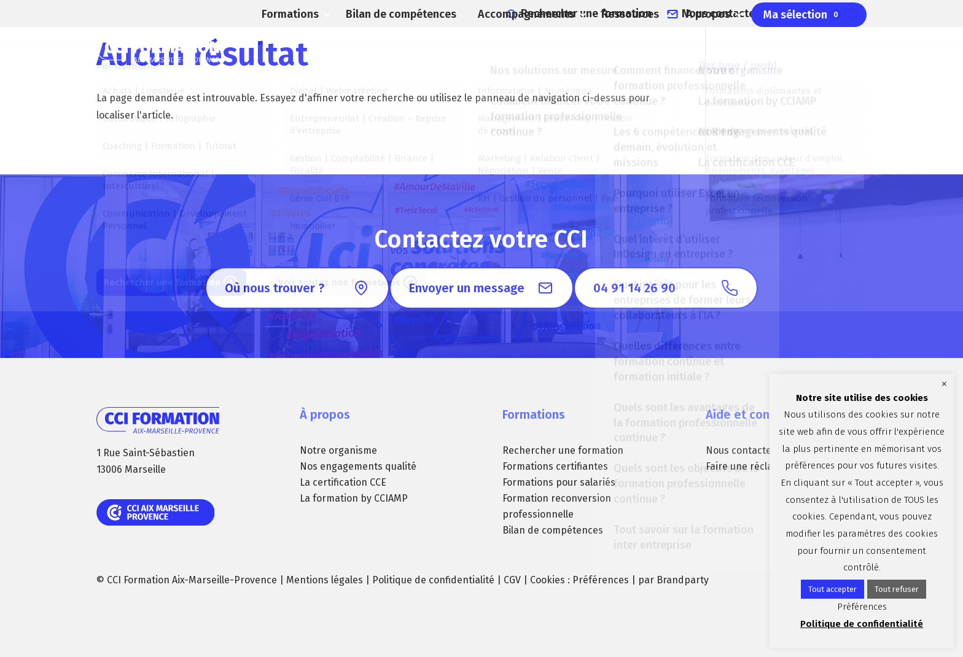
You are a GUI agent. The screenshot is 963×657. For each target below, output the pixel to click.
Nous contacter (740, 12)
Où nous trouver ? (274, 288)
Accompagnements (507, 49)
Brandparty (683, 580)
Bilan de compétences (394, 49)
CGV (512, 580)
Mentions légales (324, 580)
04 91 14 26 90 (837, 12)
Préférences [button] (600, 580)
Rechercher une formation (619, 12)
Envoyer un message (466, 288)
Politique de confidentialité (433, 580)
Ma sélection (803, 49)
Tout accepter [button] (832, 589)
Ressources (616, 49)
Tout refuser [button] (897, 589)
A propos (701, 49)
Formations (280, 49)
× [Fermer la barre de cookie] (944, 384)
